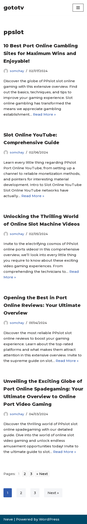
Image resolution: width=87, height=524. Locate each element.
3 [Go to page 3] (31, 474)
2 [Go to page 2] (25, 474)
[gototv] (13, 7)
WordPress (49, 519)
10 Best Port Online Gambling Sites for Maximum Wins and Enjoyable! (40, 53)
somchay (17, 71)
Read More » (44, 114)
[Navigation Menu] (78, 8)
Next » (53, 493)
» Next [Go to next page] (42, 474)
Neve (8, 519)
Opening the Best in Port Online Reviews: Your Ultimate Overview (42, 305)
